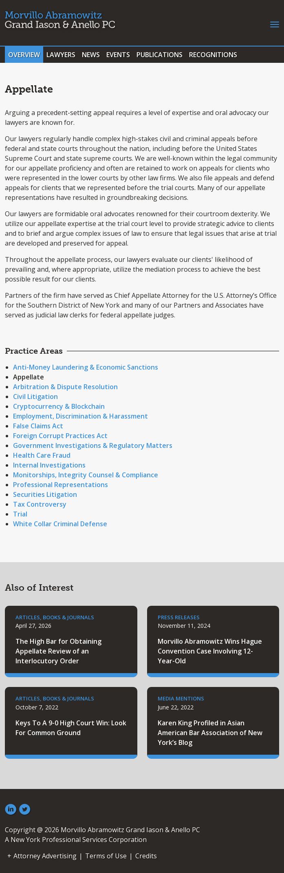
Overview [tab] (24, 54)
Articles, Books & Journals (54, 617)
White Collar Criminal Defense (60, 523)
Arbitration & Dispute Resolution (65, 386)
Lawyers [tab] (60, 54)
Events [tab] (118, 54)
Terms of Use (106, 855)
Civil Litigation (35, 396)
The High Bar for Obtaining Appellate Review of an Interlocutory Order (58, 651)
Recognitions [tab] (213, 54)
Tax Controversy (39, 504)
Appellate (28, 376)
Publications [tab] (159, 54)
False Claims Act (38, 425)
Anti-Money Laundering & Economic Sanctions (85, 367)
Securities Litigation (45, 494)
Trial (20, 514)
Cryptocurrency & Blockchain (59, 406)
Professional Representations (60, 484)
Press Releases (179, 617)
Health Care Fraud (41, 455)
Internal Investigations (49, 465)
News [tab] (91, 54)
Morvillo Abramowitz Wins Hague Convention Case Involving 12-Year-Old (210, 651)
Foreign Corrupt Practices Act (60, 435)
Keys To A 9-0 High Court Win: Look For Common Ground (70, 727)
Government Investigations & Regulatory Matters (92, 445)
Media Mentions (181, 698)
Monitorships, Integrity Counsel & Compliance (85, 474)
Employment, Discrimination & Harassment (80, 416)
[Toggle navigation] (274, 23)
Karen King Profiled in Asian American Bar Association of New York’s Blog (210, 732)
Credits (146, 855)
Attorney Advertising (45, 855)
